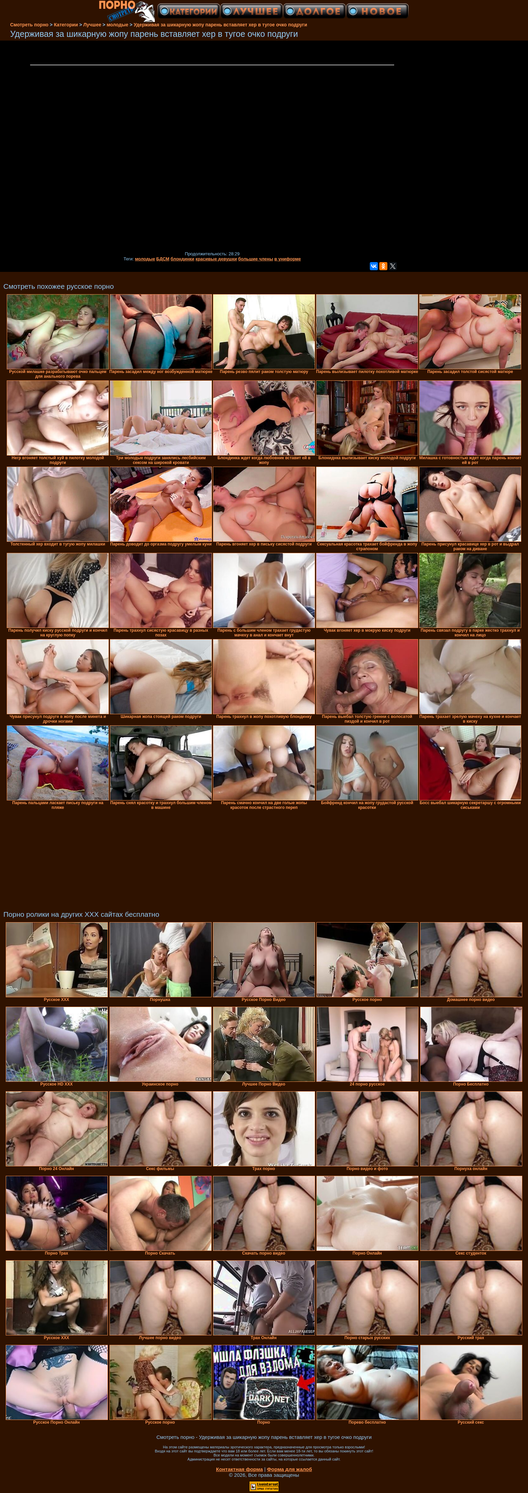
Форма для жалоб (289, 1469)
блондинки (182, 258)
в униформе (287, 258)
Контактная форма (239, 1469)
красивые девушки (216, 258)
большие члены (255, 258)
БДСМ (162, 258)
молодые (145, 258)
